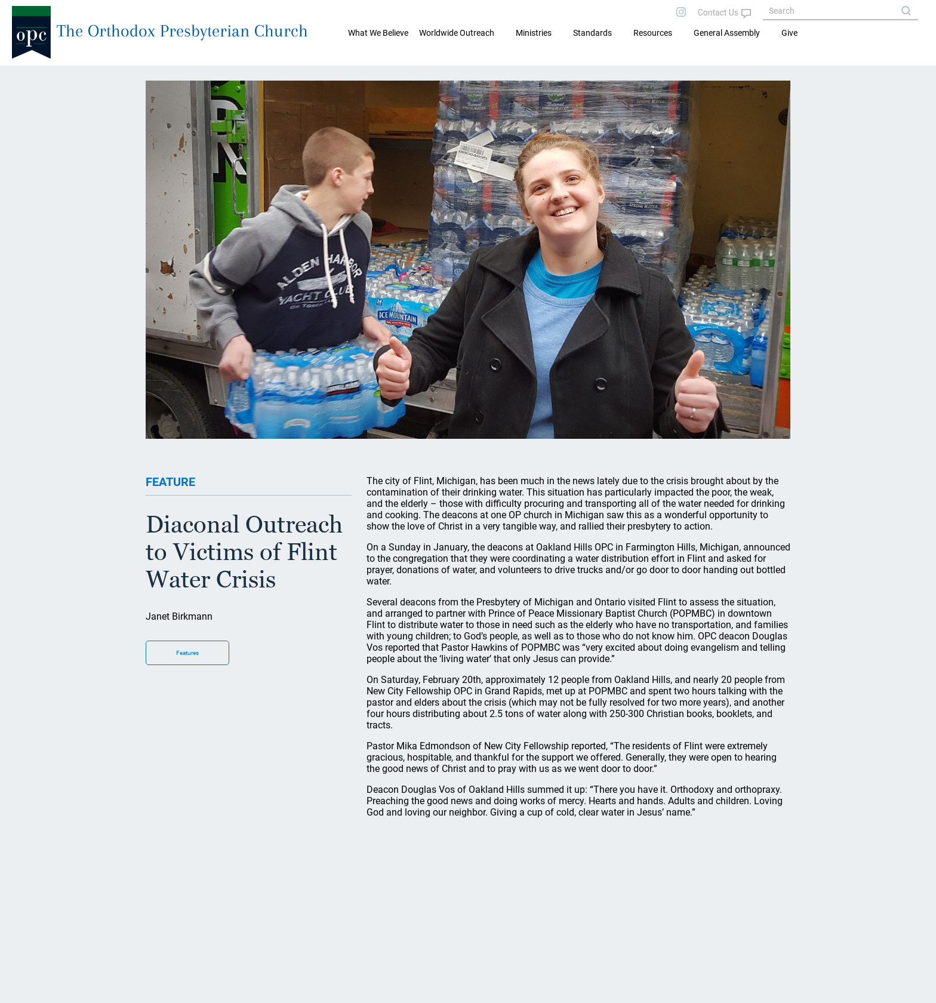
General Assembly (727, 33)
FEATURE (170, 482)
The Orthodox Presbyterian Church (182, 31)
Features (187, 653)
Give (789, 33)
